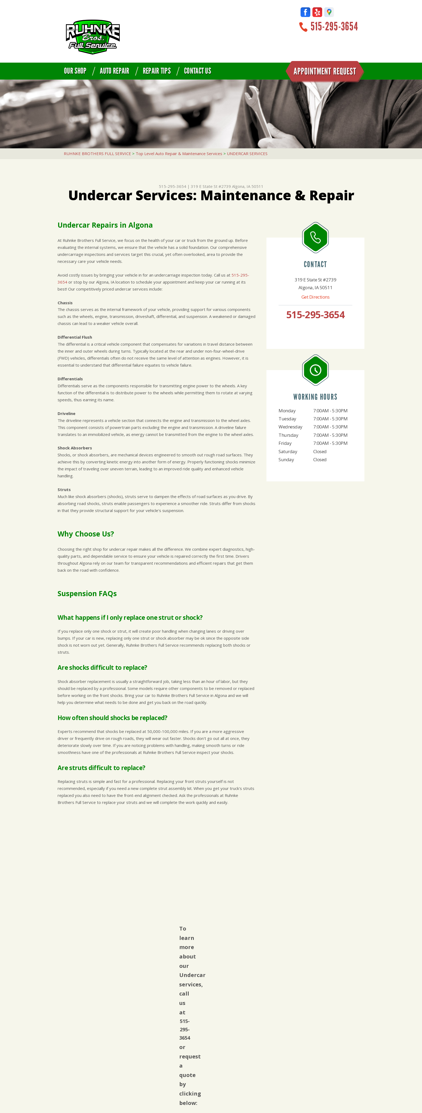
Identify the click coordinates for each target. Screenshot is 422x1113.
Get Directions (315, 297)
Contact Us (197, 71)
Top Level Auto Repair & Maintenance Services (179, 153)
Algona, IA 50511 (247, 186)
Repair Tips (157, 71)
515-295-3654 (334, 26)
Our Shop (75, 71)
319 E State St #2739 (211, 186)
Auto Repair (114, 71)
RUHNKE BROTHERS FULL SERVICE (97, 153)
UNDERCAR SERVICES (247, 153)
